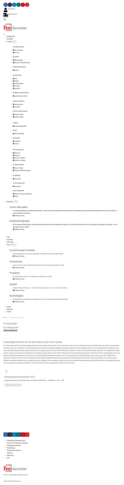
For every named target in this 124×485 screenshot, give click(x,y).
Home (5, 317)
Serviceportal (11, 9)
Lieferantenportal (12, 14)
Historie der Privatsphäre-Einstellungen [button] (17, 443)
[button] (4, 19)
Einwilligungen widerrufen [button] (14, 445)
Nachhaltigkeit (16, 295)
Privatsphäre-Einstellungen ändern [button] (16, 440)
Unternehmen (15, 261)
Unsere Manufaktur (18, 207)
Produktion (14, 272)
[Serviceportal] (5, 10)
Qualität (13, 284)
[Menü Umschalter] (4, 34)
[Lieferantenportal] (5, 15)
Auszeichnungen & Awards (22, 250)
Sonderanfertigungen (19, 220)
